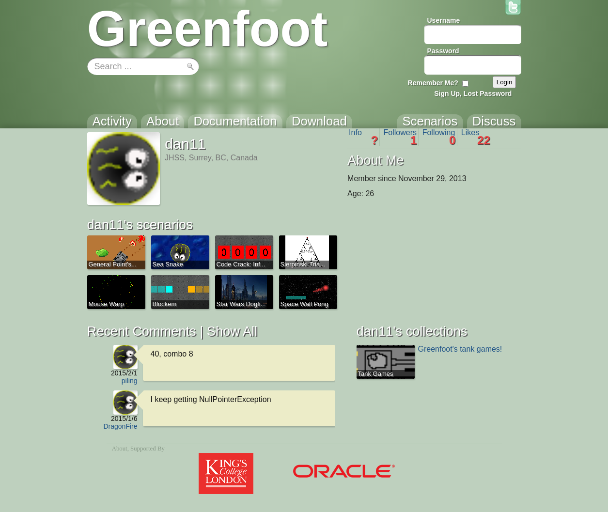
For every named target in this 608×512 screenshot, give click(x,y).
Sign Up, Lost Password (473, 93)
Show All (232, 331)
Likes (475, 137)
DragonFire (120, 426)
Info (363, 137)
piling (130, 381)
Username (443, 20)
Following (439, 137)
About (119, 448)
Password (443, 51)
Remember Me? (433, 83)
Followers (400, 137)
